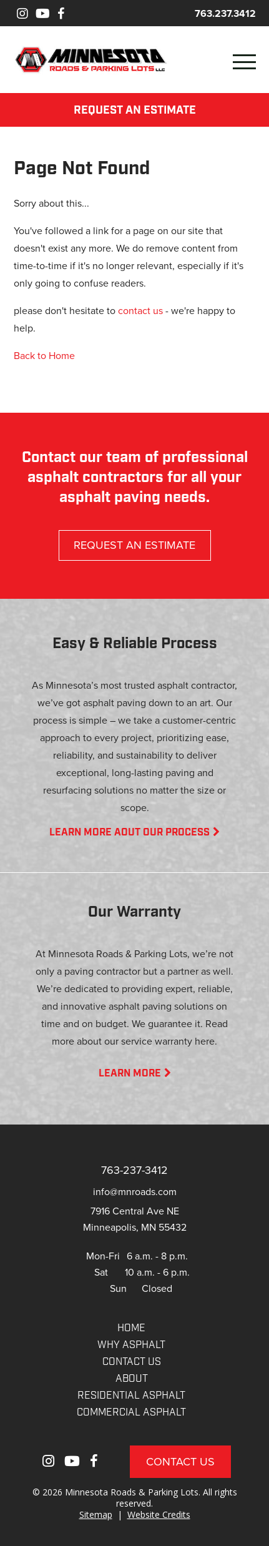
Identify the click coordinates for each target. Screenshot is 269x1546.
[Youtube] (43, 13)
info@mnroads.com (135, 1191)
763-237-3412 (134, 1170)
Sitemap (95, 1514)
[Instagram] (22, 13)
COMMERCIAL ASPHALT (131, 1413)
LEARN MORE (135, 1074)
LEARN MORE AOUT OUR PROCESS (134, 833)
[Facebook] (60, 13)
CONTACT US (131, 1362)
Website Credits (158, 1514)
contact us (140, 310)
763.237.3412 (225, 13)
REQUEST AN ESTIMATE (135, 111)
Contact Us (180, 1461)
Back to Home (44, 355)
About (131, 1379)
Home (131, 1329)
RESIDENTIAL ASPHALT (131, 1396)
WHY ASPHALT (131, 1346)
